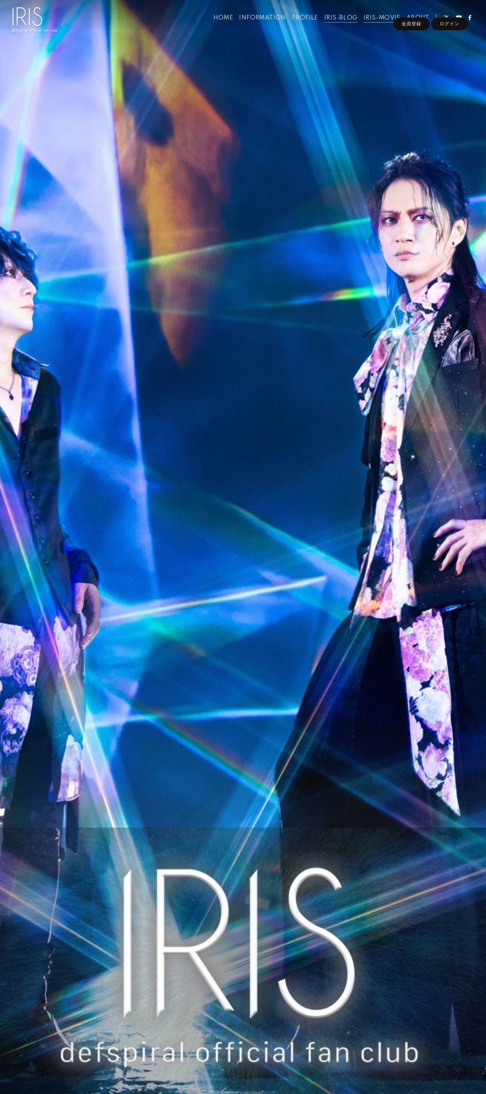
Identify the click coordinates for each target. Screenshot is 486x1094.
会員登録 (411, 38)
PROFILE (300, 24)
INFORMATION (257, 24)
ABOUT (413, 24)
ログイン (450, 38)
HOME (218, 24)
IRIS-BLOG (336, 24)
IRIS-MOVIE (377, 24)
